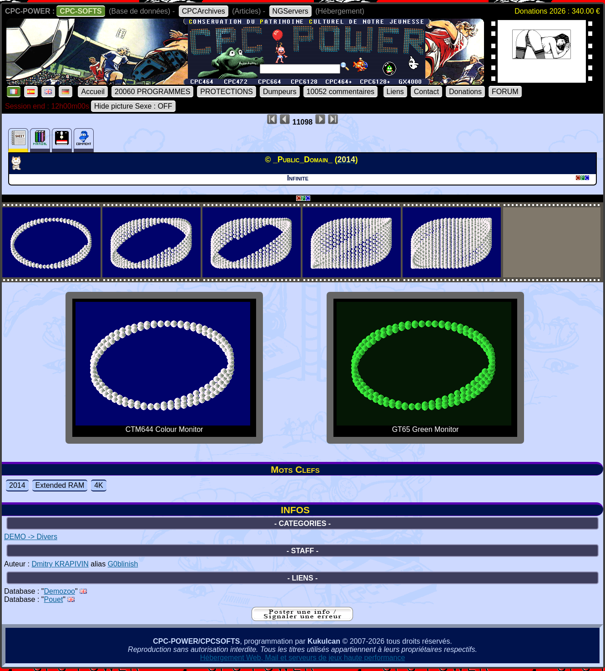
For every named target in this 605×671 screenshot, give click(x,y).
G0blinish (123, 564)
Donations (465, 91)
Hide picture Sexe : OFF (133, 106)
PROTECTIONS (226, 91)
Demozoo (59, 591)
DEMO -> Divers (30, 537)
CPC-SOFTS (80, 11)
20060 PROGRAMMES (152, 91)
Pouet (53, 599)
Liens (395, 91)
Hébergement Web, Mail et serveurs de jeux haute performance (302, 657)
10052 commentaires (340, 91)
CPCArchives (203, 11)
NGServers (290, 11)
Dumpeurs (280, 91)
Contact (426, 91)
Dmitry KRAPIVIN (59, 564)
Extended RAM (60, 485)
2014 (17, 485)
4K (98, 485)
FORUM (505, 91)
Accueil (93, 91)
